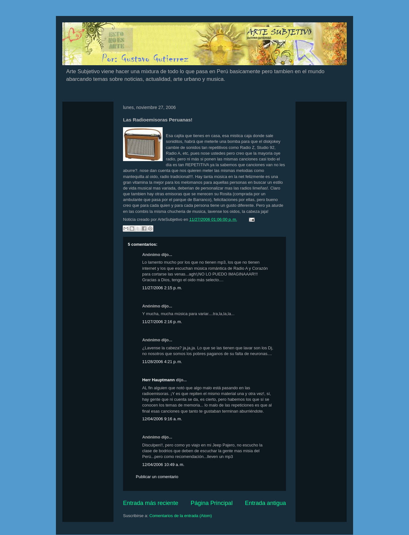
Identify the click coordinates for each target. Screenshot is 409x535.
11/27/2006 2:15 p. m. (162, 287)
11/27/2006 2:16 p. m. (162, 321)
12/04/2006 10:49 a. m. (163, 464)
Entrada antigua (265, 503)
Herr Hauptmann (158, 379)
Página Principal (212, 503)
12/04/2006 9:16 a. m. (162, 418)
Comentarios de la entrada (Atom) (180, 515)
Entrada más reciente (150, 503)
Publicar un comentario (157, 476)
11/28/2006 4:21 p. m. (162, 361)
